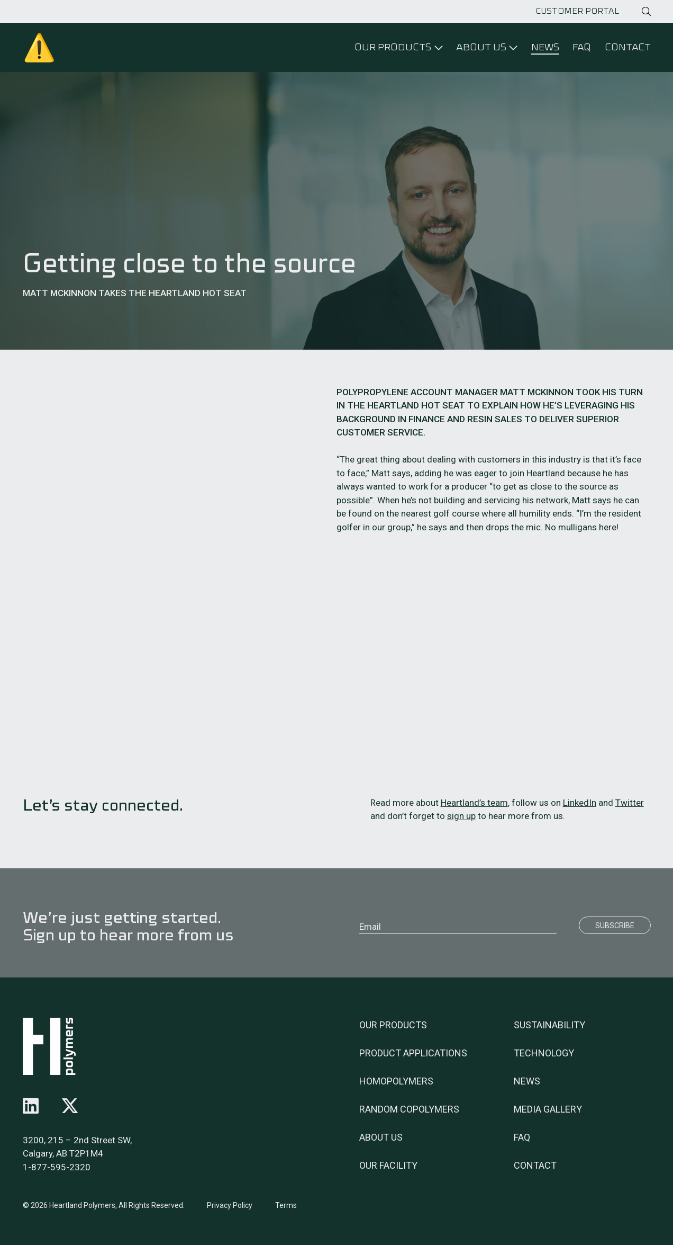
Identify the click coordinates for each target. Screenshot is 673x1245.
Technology (544, 1053)
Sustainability (549, 1024)
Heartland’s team (474, 802)
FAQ (581, 47)
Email (370, 926)
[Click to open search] (646, 11)
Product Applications (413, 1053)
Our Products (393, 1024)
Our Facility (388, 1165)
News (545, 47)
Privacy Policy (229, 1205)
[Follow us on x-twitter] (70, 1106)
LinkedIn (579, 802)
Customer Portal (577, 11)
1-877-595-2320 (56, 1167)
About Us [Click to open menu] (481, 47)
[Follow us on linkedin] (31, 1106)
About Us (381, 1137)
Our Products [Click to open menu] (392, 47)
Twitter (629, 802)
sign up (461, 816)
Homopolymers (396, 1081)
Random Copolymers (409, 1109)
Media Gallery (548, 1109)
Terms (286, 1205)
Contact (628, 47)
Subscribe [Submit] (614, 925)
